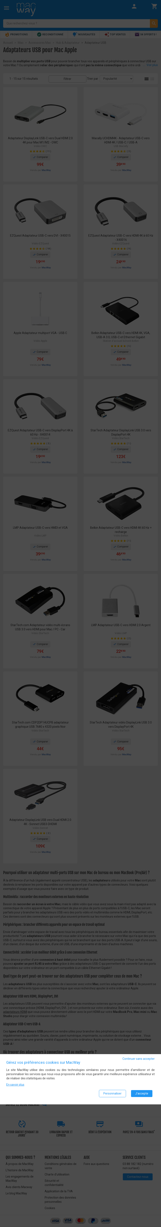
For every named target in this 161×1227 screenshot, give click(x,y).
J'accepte (141, 1094)
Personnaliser (112, 1094)
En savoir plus (15, 1085)
